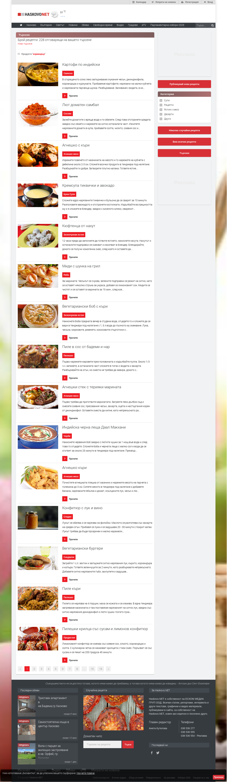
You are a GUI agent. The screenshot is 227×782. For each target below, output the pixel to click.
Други (167, 118)
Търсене (184, 153)
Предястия (69, 637)
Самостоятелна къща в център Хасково (53, 724)
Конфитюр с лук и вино (82, 508)
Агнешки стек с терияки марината (91, 387)
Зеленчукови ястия (74, 234)
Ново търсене (25, 43)
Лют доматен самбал (80, 105)
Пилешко (68, 355)
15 (92, 668)
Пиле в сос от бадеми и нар (86, 347)
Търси (128, 744)
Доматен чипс (92, 736)
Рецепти (169, 105)
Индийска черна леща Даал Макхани (94, 427)
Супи (167, 100)
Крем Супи (69, 194)
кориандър (39, 53)
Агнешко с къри (76, 145)
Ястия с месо (171, 109)
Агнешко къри (74, 467)
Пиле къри (71, 588)
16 (100, 668)
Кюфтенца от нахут (78, 226)
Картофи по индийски (81, 64)
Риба (66, 275)
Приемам (218, 777)
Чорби (67, 436)
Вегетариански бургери (82, 548)
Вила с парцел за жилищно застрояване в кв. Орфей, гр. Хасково (53, 751)
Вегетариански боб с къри (85, 306)
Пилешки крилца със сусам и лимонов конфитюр (105, 629)
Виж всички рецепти (184, 141)
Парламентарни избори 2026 (167, 25)
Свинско (68, 73)
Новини (73, 25)
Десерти (169, 114)
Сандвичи (69, 557)
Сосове (67, 113)
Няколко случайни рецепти (184, 130)
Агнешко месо (71, 154)
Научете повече (86, 773)
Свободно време (102, 25)
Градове (133, 25)
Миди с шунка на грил (81, 266)
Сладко (67, 517)
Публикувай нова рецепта (184, 84)
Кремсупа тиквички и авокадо (88, 185)
